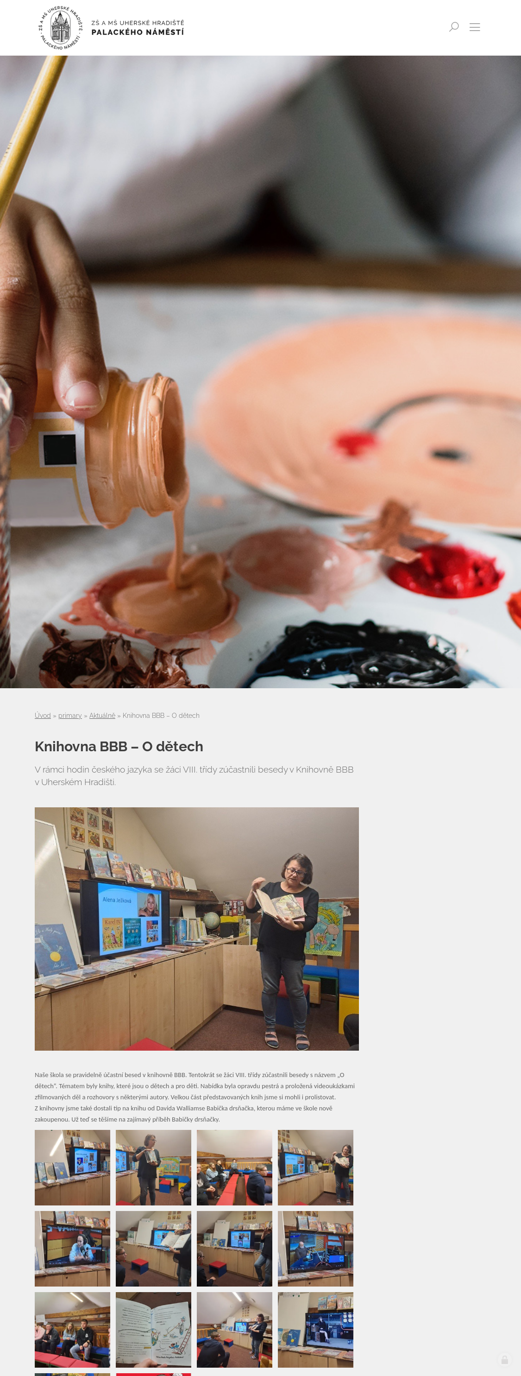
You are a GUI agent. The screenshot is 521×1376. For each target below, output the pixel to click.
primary (70, 715)
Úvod (43, 715)
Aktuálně (102, 715)
